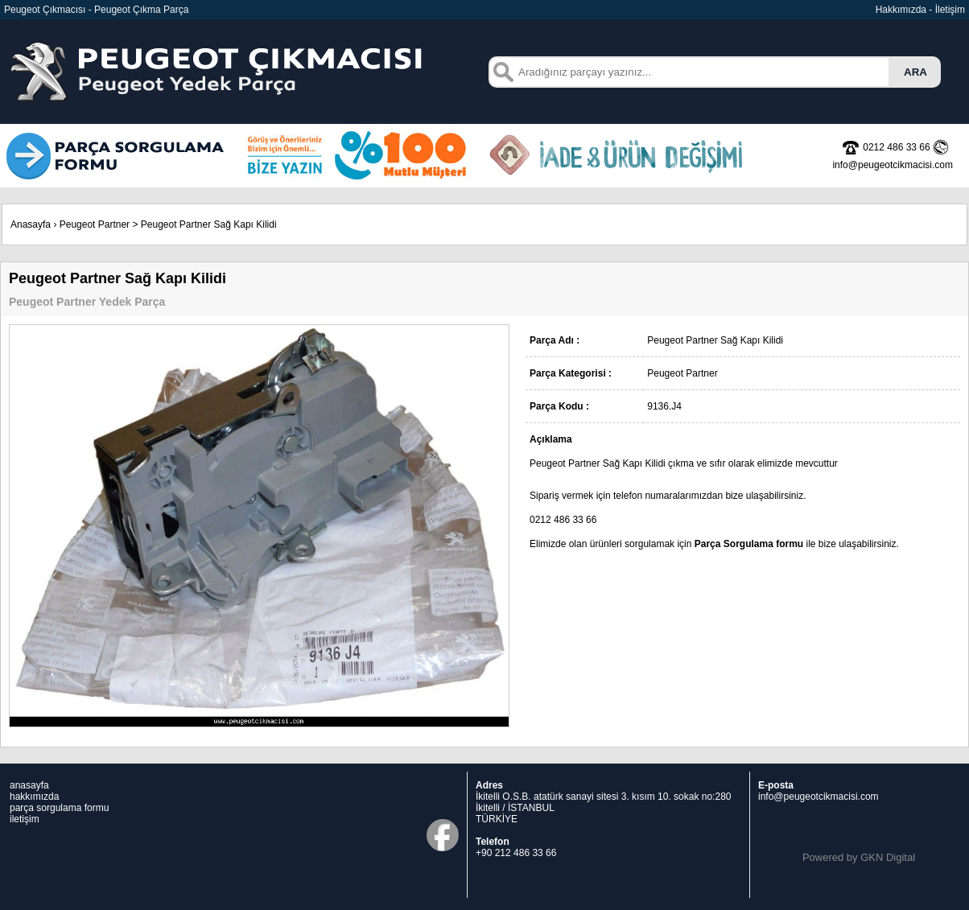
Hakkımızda (901, 9)
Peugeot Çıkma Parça (141, 9)
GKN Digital (887, 857)
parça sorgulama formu (59, 807)
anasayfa (29, 785)
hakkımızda (34, 796)
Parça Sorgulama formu (749, 544)
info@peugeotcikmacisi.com (818, 796)
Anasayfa (30, 224)
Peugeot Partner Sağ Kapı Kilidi (209, 224)
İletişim (950, 9)
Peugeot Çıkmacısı (44, 9)
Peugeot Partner (95, 224)
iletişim (24, 819)
